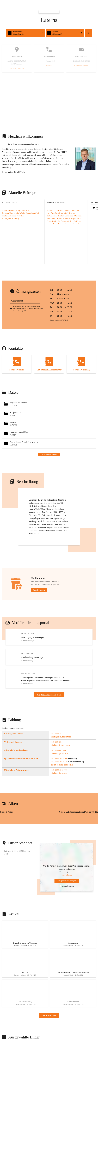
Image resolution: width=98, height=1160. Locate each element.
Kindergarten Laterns (13, 743)
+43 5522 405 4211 (59, 768)
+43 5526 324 (57, 751)
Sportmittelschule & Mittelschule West (21, 768)
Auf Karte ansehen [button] (16, 69)
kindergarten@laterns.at (61, 746)
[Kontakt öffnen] (16, 364)
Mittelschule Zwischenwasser (17, 779)
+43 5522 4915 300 (59, 779)
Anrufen (49, 65)
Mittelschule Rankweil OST (16, 760)
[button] (25, 33)
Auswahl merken (66, 896)
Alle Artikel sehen (49, 1031)
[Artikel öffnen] (25, 945)
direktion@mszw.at (59, 782)
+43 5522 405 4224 (59, 771)
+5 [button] (88, 33)
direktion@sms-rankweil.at (62, 774)
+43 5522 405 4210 (59, 760)
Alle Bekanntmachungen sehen (49, 699)
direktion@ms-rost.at (60, 763)
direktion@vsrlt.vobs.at (60, 754)
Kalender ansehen (39, 590)
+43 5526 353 (57, 743)
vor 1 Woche (6, 202)
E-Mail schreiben (81, 65)
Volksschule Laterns (13, 751)
